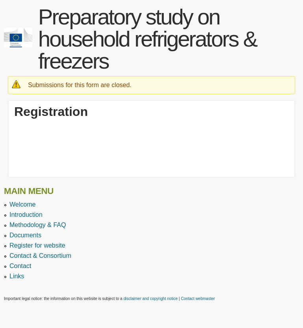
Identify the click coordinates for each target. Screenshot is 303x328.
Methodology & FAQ (37, 225)
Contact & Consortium (40, 255)
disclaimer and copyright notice (150, 298)
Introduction (26, 214)
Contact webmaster (198, 298)
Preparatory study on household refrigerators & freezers (147, 38)
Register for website (37, 245)
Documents (25, 235)
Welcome (22, 204)
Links (16, 276)
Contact (20, 266)
